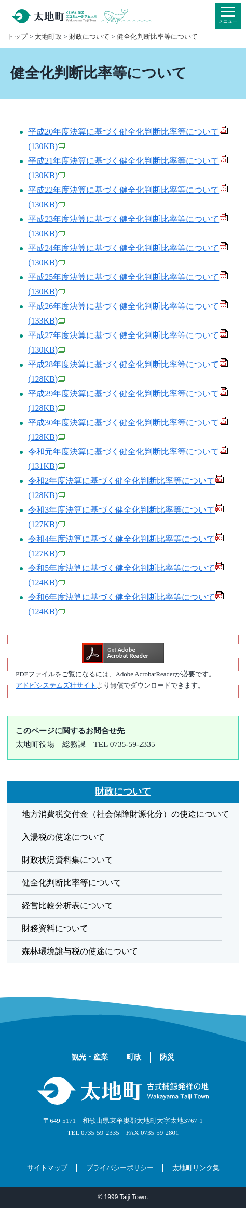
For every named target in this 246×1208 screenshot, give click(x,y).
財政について (89, 37)
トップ (17, 37)
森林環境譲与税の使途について (80, 951)
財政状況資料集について (67, 859)
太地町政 (48, 37)
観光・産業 (90, 1057)
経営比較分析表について (67, 905)
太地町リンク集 (196, 1167)
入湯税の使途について (63, 837)
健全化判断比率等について (157, 37)
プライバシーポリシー (120, 1167)
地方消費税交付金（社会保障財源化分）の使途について (125, 814)
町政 (134, 1057)
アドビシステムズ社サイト (56, 685)
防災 (167, 1057)
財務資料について (55, 928)
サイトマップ (47, 1167)
